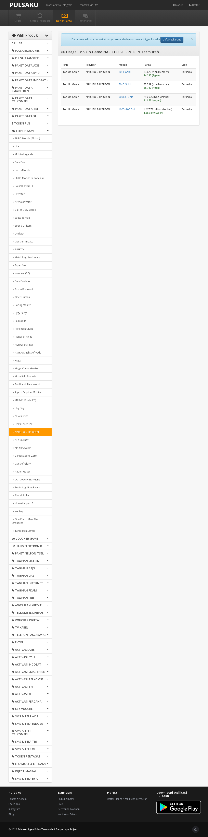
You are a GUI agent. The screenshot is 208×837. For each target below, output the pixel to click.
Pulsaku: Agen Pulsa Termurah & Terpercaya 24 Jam (47, 829)
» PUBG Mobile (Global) (26, 138)
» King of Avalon (21, 448)
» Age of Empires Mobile (26, 392)
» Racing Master (21, 305)
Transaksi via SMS (88, 5)
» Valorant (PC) (21, 273)
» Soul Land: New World (26, 384)
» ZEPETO (18, 249)
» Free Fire (18, 162)
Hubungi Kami (66, 799)
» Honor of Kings (22, 336)
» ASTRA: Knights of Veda (26, 352)
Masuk (178, 5)
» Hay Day (18, 408)
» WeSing (17, 511)
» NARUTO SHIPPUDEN (25, 432)
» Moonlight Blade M (24, 376)
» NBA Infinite (20, 416)
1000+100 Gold (127, 109)
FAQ (60, 804)
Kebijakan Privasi (67, 814)
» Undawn (18, 233)
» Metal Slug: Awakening (26, 257)
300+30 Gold (126, 97)
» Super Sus (19, 265)
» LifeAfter (18, 194)
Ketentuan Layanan (69, 809)
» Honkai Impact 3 (23, 503)
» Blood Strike (20, 495)
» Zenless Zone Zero (24, 455)
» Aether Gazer (21, 471)
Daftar (194, 5)
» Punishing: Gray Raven (26, 487)
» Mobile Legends (22, 154)
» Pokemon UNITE (22, 329)
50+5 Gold (125, 84)
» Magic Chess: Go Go (25, 368)
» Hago (16, 360)
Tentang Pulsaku (18, 799)
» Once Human (21, 297)
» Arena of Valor (21, 202)
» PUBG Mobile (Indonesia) (27, 178)
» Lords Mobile (21, 170)
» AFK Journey (20, 440)
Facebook (14, 804)
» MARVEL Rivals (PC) (24, 400)
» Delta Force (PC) (22, 424)
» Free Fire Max (21, 281)
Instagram (14, 809)
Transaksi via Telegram (59, 5)
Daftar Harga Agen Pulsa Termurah (127, 799)
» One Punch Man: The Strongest (25, 521)
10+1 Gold (125, 72)
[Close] (192, 39)
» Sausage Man (21, 217)
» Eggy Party (19, 313)
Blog (11, 814)
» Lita (15, 146)
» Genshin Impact (22, 241)
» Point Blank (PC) (22, 186)
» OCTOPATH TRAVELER (26, 479)
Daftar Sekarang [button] (172, 39)
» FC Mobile (19, 321)
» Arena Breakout (22, 289)
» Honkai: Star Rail (22, 344)
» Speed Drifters (21, 225)
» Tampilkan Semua (23, 531)
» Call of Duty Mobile (24, 210)
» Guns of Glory (21, 463)
